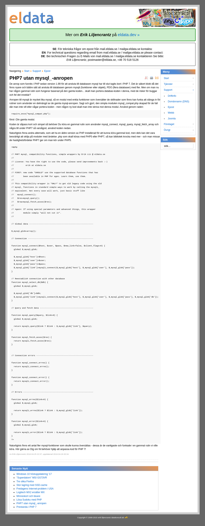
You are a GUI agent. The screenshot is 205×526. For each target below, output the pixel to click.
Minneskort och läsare (28, 496)
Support (36, 71)
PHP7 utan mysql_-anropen (31, 503)
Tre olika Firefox (25, 481)
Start (26, 71)
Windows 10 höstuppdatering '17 (34, 474)
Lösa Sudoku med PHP (29, 499)
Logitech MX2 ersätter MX (30, 492)
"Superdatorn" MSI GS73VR (31, 477)
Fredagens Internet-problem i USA (34, 488)
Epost (47, 71)
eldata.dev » (129, 34)
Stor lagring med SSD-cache (31, 485)
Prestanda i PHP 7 (26, 507)
